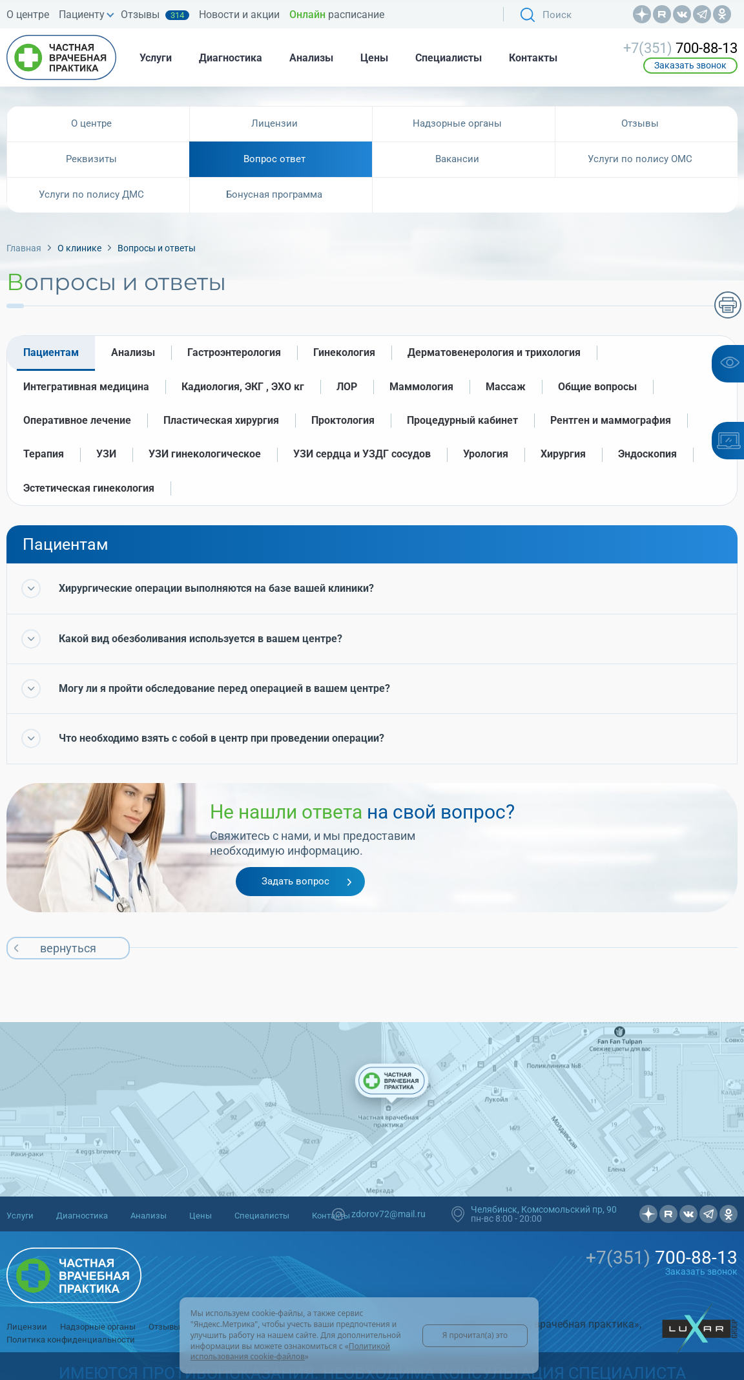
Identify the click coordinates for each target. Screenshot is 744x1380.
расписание (336, 14)
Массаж (506, 387)
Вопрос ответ (274, 159)
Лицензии (274, 123)
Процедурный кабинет (462, 420)
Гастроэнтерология (234, 352)
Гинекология (344, 352)
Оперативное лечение (77, 420)
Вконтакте (682, 14)
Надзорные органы (457, 123)
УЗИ (106, 454)
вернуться (68, 948)
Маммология (421, 387)
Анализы (311, 58)
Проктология (343, 420)
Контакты (533, 58)
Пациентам (51, 352)
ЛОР (346, 387)
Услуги (156, 58)
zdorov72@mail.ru (388, 1214)
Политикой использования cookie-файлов (290, 1352)
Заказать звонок (690, 65)
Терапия (43, 454)
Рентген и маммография (610, 420)
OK (722, 14)
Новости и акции (239, 14)
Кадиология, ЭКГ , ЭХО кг (242, 387)
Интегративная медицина (86, 387)
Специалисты (448, 58)
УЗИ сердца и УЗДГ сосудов (362, 454)
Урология (485, 454)
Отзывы (155, 14)
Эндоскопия (647, 454)
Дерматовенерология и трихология (494, 352)
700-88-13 (680, 48)
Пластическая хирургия (221, 420)
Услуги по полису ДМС (91, 194)
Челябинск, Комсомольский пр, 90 (544, 1209)
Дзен (642, 14)
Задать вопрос (295, 881)
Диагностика (230, 58)
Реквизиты (91, 159)
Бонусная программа (274, 194)
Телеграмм (702, 14)
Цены (374, 58)
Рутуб (662, 14)
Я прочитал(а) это (475, 1335)
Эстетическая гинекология (88, 488)
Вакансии (457, 159)
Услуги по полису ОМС (640, 159)
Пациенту (82, 14)
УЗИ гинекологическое (205, 454)
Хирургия (563, 454)
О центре (27, 14)
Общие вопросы (597, 387)
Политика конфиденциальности (70, 1339)
